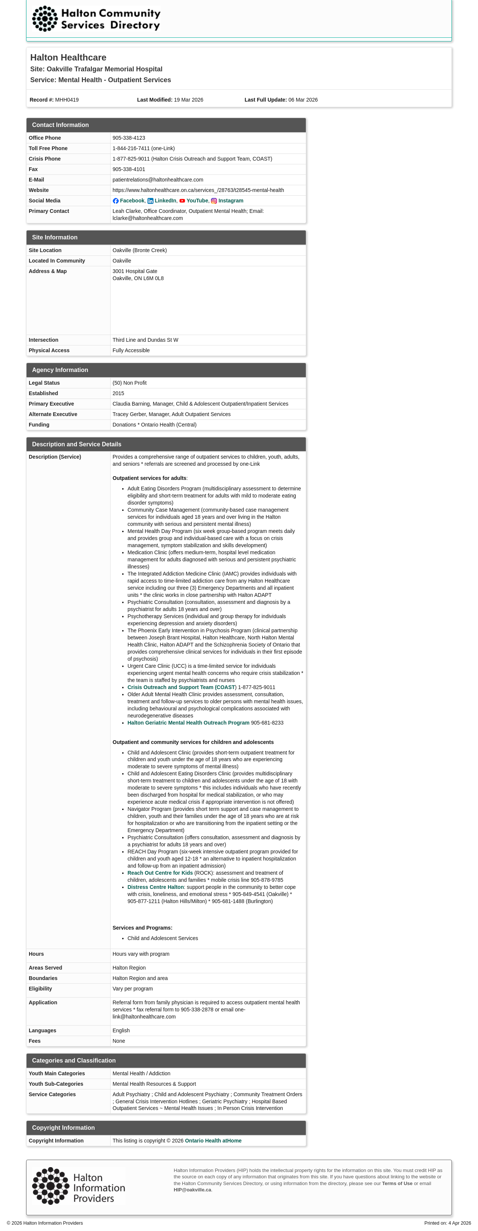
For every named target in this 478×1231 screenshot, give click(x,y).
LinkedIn (165, 201)
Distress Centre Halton (156, 887)
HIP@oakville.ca (192, 1190)
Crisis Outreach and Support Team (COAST (181, 687)
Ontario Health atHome (213, 1141)
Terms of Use (397, 1183)
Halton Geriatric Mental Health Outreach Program (189, 723)
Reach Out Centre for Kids (160, 873)
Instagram (230, 201)
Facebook (132, 201)
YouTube (197, 201)
